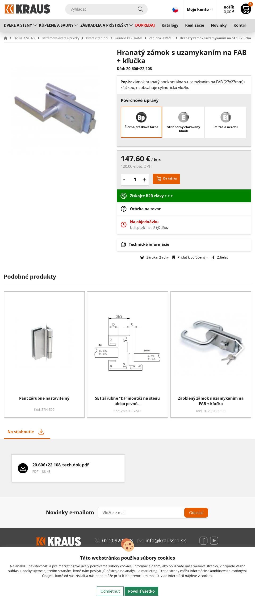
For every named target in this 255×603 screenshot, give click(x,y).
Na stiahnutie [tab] (21, 431)
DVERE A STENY (18, 25)
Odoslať (196, 512)
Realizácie (194, 25)
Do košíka (170, 178)
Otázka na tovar (145, 208)
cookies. (207, 576)
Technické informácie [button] (149, 244)
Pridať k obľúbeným (190, 257)
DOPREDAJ (145, 25)
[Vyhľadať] (106, 9)
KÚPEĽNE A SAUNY (56, 25)
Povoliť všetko (141, 591)
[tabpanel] (127, 468)
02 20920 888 (117, 540)
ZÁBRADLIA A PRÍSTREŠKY (104, 25)
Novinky (219, 25)
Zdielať (220, 257)
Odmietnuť (110, 591)
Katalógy (170, 25)
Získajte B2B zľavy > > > (151, 195)
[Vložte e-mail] (153, 513)
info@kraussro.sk (166, 540)
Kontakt (241, 25)
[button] (8, 38)
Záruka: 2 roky (154, 257)
